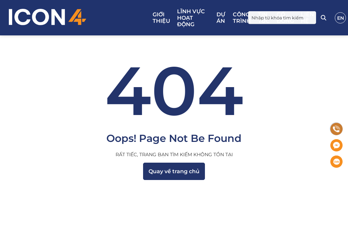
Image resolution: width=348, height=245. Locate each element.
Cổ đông (285, 17)
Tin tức (264, 17)
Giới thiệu (161, 17)
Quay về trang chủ (174, 171)
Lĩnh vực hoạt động (191, 18)
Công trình (242, 17)
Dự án (220, 17)
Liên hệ (307, 17)
